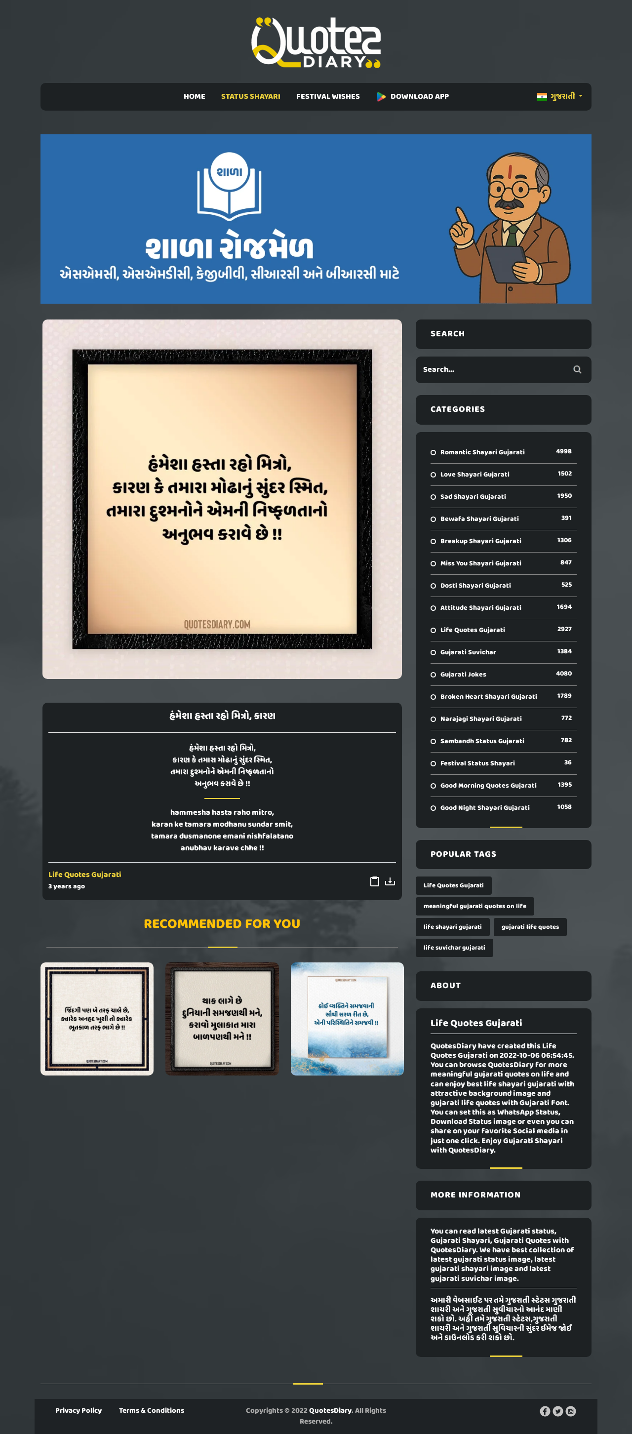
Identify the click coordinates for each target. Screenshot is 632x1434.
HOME (194, 96)
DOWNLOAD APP (412, 96)
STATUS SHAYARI (250, 96)
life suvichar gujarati (454, 948)
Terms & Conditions (151, 1411)
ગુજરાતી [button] (557, 96)
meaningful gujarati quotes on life (475, 906)
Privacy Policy (78, 1411)
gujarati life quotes (530, 927)
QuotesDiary (330, 1411)
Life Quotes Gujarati (84, 875)
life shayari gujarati (453, 927)
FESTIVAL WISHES (328, 96)
